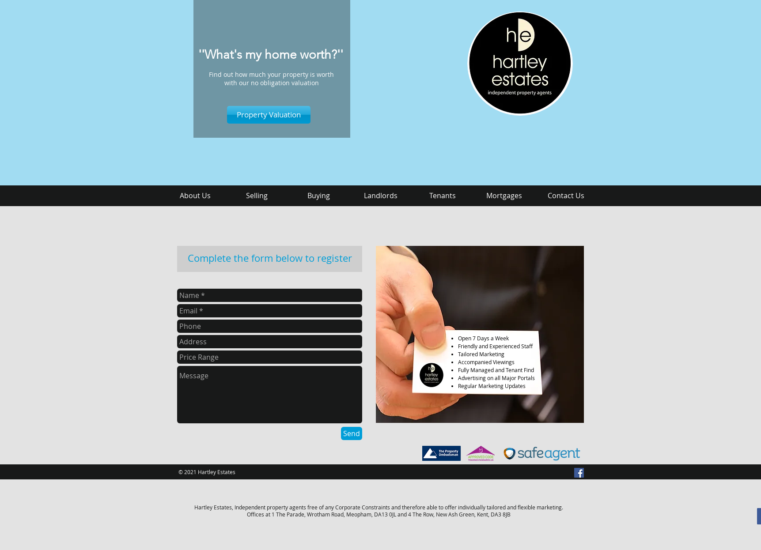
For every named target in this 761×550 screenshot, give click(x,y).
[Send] (351, 433)
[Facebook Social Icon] (579, 473)
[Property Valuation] (268, 115)
